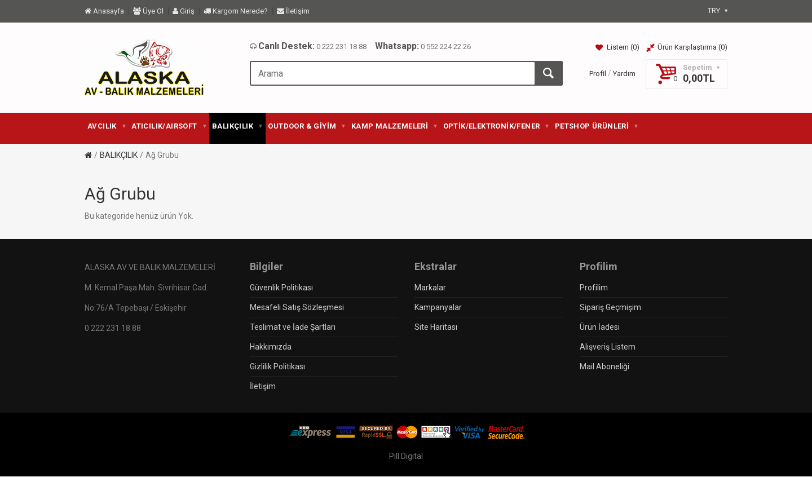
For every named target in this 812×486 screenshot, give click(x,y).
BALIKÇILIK (237, 126)
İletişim (293, 11)
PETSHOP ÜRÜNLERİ (596, 126)
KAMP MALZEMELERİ (394, 126)
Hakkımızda (271, 346)
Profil (597, 73)
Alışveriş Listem (608, 346)
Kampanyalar (438, 307)
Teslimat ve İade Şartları (293, 327)
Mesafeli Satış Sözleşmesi (297, 307)
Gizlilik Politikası (277, 366)
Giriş (184, 11)
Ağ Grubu (162, 155)
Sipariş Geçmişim (610, 307)
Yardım (624, 73)
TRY (717, 10)
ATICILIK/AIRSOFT (168, 126)
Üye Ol (148, 11)
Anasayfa (104, 11)
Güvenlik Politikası (281, 287)
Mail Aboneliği (604, 366)
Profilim (594, 287)
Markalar (430, 287)
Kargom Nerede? (236, 11)
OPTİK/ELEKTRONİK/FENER (496, 126)
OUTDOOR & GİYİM (306, 126)
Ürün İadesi (600, 327)
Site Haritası (435, 327)
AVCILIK (106, 126)
